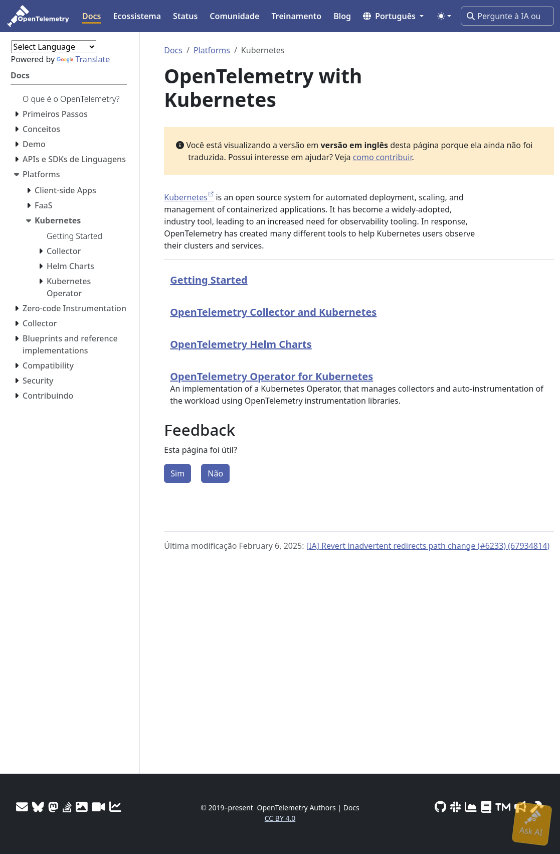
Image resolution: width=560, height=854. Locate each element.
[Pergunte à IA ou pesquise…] (507, 16)
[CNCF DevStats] (471, 807)
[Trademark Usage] (502, 807)
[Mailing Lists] (22, 807)
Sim (177, 473)
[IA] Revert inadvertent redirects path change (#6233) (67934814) (427, 545)
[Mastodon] (53, 807)
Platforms (212, 50)
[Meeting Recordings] (98, 807)
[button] (393, 16)
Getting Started (208, 280)
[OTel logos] (82, 807)
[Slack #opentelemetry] (455, 807)
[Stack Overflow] (67, 807)
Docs (173, 50)
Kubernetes (186, 197)
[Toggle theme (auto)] (444, 16)
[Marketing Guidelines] (520, 807)
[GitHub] (440, 807)
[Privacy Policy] (486, 807)
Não (215, 473)
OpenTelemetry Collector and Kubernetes (273, 312)
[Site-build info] (537, 807)
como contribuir (382, 157)
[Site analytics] (115, 807)
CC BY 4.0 (280, 818)
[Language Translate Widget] (53, 46)
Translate (83, 59)
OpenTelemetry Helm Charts (240, 344)
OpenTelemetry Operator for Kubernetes (271, 376)
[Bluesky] (38, 807)
